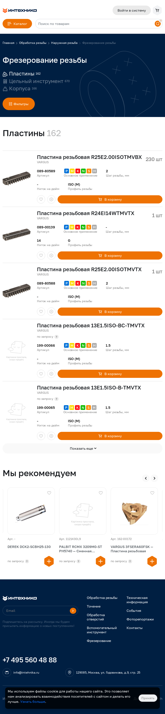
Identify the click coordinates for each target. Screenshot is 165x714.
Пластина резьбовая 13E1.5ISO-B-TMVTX (89, 388)
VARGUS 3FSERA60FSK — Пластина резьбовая (132, 549)
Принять (147, 698)
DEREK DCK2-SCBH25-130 (29, 547)
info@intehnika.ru (26, 672)
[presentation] (146, 478)
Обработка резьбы (32, 43)
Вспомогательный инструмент (102, 630)
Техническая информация (137, 600)
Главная (8, 43)
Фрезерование (99, 641)
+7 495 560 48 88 (30, 660)
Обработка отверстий (96, 617)
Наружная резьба (64, 43)
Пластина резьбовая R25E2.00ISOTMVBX (89, 157)
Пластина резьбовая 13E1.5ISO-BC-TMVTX (91, 325)
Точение (94, 606)
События (134, 610)
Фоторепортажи (140, 619)
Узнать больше (32, 701)
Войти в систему (132, 10)
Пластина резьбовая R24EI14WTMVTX (85, 213)
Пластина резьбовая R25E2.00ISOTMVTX (89, 269)
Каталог (17, 24)
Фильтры (19, 104)
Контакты (134, 628)
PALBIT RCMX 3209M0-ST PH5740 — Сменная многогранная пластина (80, 549)
